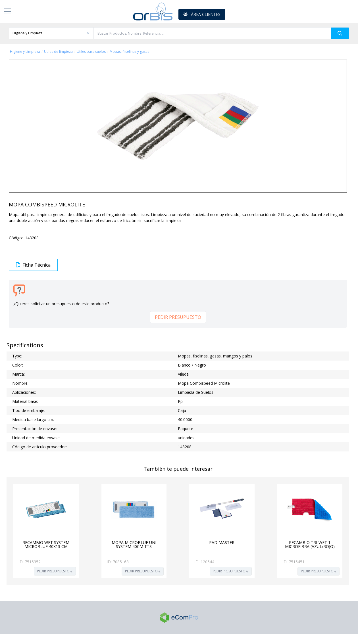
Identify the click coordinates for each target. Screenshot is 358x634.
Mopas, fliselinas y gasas (129, 51)
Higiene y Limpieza (25, 51)
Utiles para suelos (91, 51)
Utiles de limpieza (58, 51)
